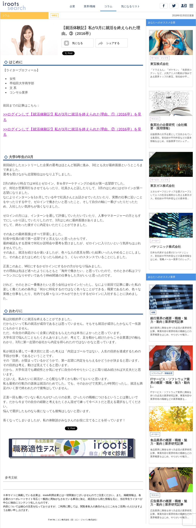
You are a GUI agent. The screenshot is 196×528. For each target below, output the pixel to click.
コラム (108, 6)
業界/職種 (89, 6)
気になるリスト (130, 6)
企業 (72, 6)
